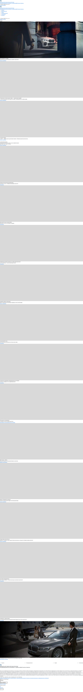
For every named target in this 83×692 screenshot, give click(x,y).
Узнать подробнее (3, 303)
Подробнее (2, 343)
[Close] (0, 681)
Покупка (2, 10)
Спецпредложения (4, 13)
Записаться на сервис (11, 422)
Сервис (2, 12)
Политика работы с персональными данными (18, 678)
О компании (3, 14)
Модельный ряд (4, 11)
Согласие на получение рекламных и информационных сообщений (37, 678)
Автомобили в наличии (4, 422)
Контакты (3, 15)
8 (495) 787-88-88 (3, 5)
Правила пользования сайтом (5, 678)
